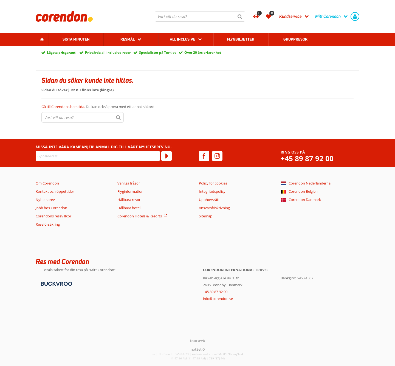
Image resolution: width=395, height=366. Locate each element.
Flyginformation (130, 191)
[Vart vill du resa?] (200, 16)
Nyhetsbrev (45, 199)
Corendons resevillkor (53, 216)
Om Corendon (47, 183)
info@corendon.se (218, 298)
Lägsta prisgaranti (62, 52)
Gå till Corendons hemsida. (63, 106)
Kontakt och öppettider (55, 191)
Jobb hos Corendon (51, 207)
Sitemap (205, 216)
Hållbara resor (128, 199)
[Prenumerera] (166, 156)
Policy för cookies (213, 183)
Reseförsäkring (48, 224)
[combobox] (200, 16)
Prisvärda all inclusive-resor (108, 52)
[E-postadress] (98, 156)
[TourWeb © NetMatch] (197, 340)
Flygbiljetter (240, 39)
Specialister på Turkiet (157, 52)
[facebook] (204, 156)
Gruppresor (295, 39)
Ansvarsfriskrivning (214, 207)
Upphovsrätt (209, 199)
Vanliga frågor (128, 183)
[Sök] (240, 16)
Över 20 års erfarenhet (202, 52)
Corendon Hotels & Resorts (139, 216)
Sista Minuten (76, 39)
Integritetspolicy (212, 191)
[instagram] (217, 156)
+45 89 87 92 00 (307, 158)
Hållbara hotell (129, 207)
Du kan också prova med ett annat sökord (97, 106)
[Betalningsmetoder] (56, 283)
